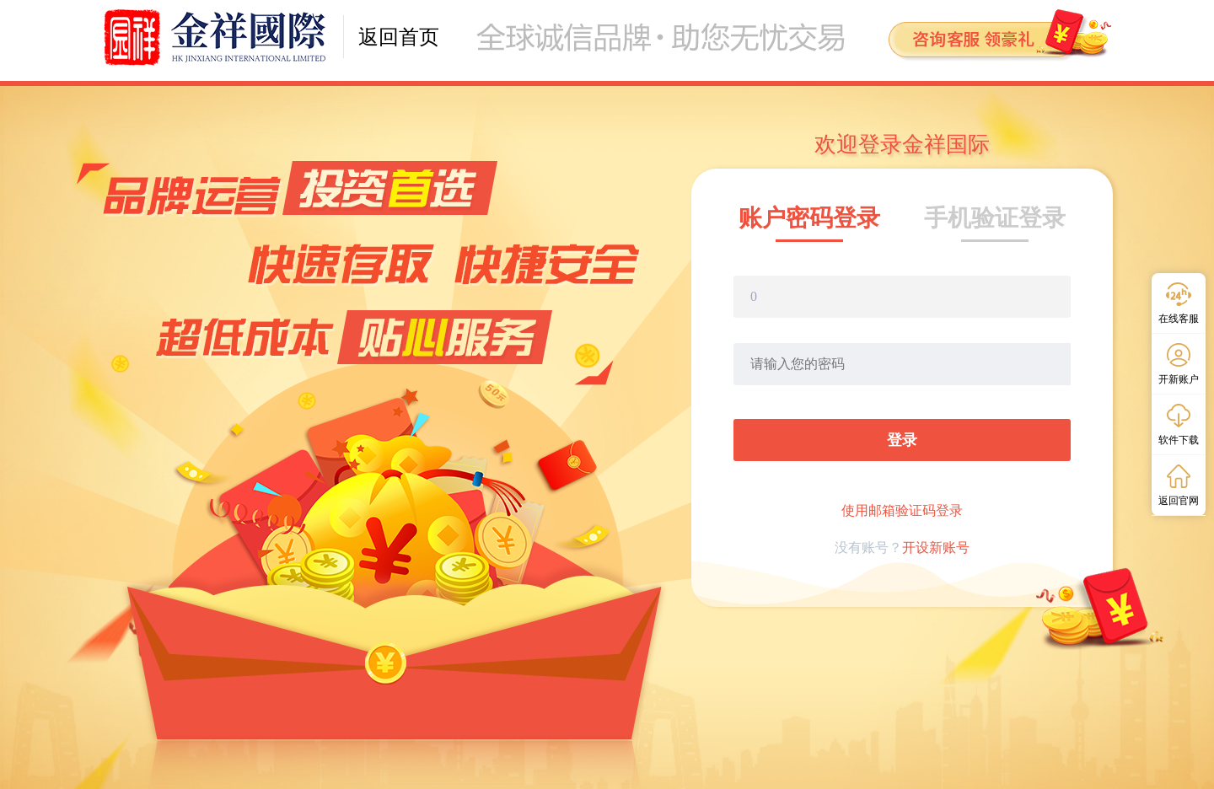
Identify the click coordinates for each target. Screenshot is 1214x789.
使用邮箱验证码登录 (902, 510)
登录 (902, 440)
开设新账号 (936, 547)
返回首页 (398, 37)
